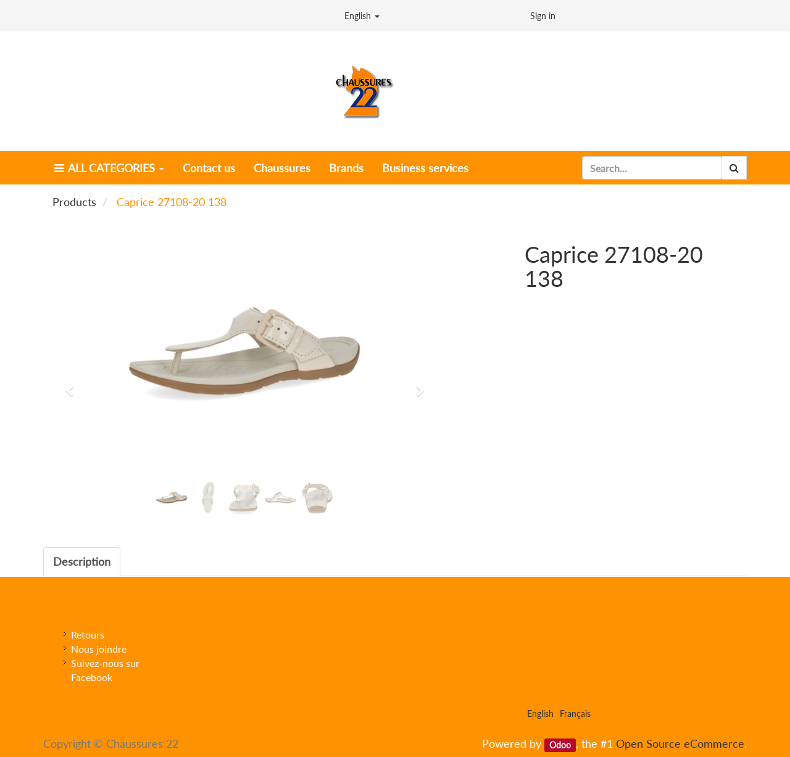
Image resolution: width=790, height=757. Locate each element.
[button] (73, 385)
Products (74, 202)
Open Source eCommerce (680, 743)
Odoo (560, 745)
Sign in (542, 15)
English (362, 15)
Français (575, 713)
